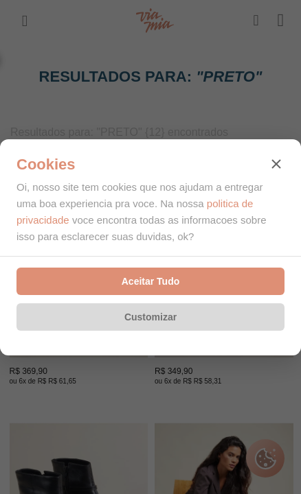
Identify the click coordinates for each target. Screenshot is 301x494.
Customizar (150, 316)
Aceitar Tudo (151, 281)
